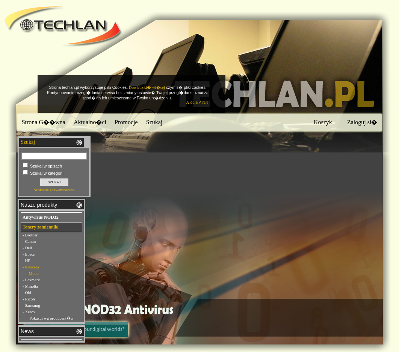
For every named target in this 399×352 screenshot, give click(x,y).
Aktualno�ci (90, 122)
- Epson (29, 254)
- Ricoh (29, 299)
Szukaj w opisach (46, 166)
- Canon (29, 241)
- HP (26, 260)
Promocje (126, 122)
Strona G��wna (43, 122)
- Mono (32, 273)
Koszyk (323, 122)
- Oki (27, 292)
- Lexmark (31, 279)
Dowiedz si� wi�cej (147, 87)
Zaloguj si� (362, 122)
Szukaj (154, 122)
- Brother (30, 235)
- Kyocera (31, 267)
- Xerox (29, 311)
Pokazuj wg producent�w (51, 318)
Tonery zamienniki (41, 227)
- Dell (27, 247)
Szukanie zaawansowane (53, 189)
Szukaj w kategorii (46, 173)
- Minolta (30, 286)
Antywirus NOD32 (41, 217)
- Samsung (31, 305)
